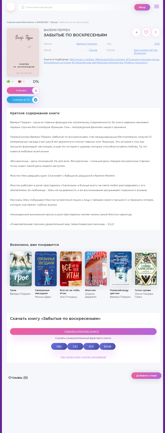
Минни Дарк (43, 296)
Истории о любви (82, 59)
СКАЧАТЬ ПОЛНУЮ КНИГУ (81, 331)
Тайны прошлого (137, 62)
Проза (93, 50)
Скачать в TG (26, 99)
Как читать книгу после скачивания (83, 356)
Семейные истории (58, 62)
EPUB (107, 346)
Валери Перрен (86, 43)
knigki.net (11, 7)
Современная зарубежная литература (98, 62)
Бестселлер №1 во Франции (146, 51)
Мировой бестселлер (111, 59)
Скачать (27, 90)
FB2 (59, 346)
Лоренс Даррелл (90, 295)
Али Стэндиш (68, 296)
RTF (91, 346)
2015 (157, 43)
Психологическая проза (143, 59)
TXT (75, 346)
